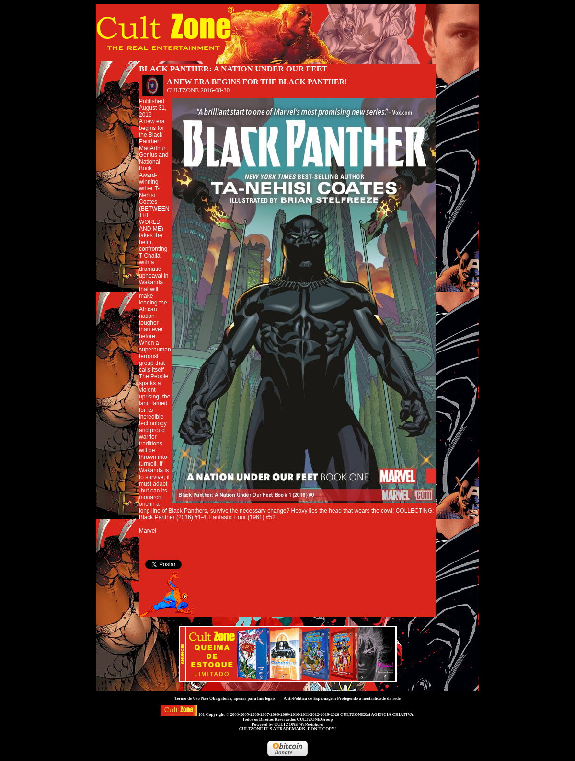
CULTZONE (298, 724)
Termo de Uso (187, 698)
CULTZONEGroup (315, 719)
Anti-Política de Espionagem (310, 698)
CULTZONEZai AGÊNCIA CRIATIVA (376, 714)
